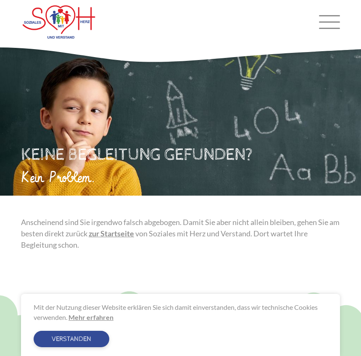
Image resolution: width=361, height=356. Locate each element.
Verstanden (71, 339)
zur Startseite (111, 233)
